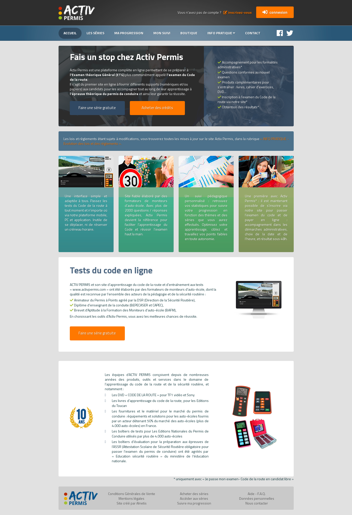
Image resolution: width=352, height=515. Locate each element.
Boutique (188, 33)
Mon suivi (161, 33)
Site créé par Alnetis (132, 503)
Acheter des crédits (157, 108)
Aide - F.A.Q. (257, 493)
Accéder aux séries (194, 498)
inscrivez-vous (237, 12)
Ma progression (128, 33)
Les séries (95, 33)
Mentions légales (131, 498)
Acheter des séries (194, 493)
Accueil (70, 33)
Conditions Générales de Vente (131, 493)
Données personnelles (256, 498)
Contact (252, 33)
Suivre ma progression (194, 503)
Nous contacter (256, 503)
